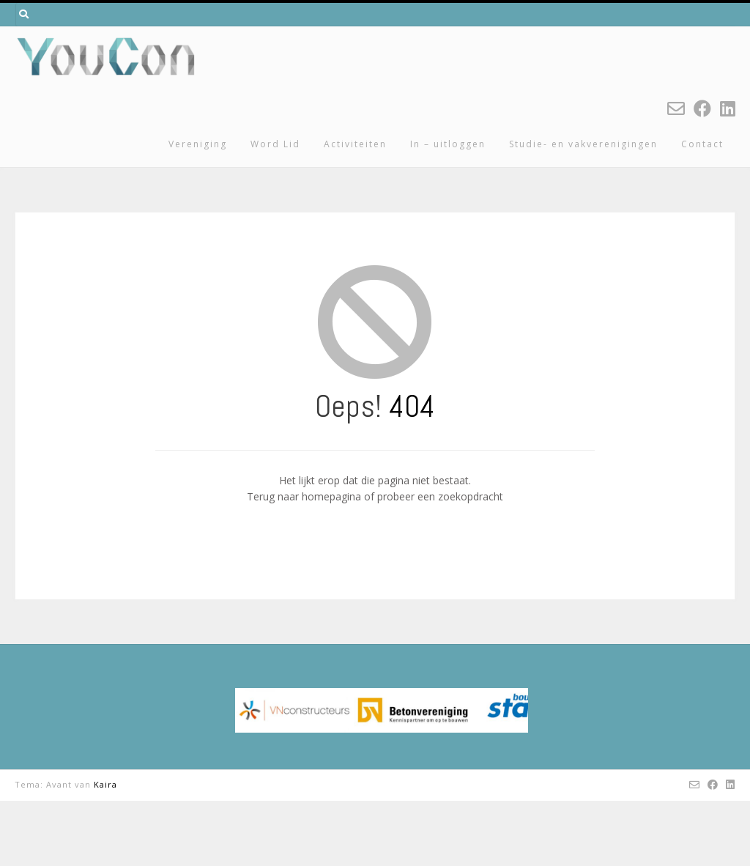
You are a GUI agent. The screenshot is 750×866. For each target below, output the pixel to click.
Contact (702, 144)
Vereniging (197, 144)
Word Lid (275, 144)
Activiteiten (355, 144)
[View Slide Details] (381, 743)
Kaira (105, 849)
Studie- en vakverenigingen (583, 144)
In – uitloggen (448, 144)
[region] (381, 743)
